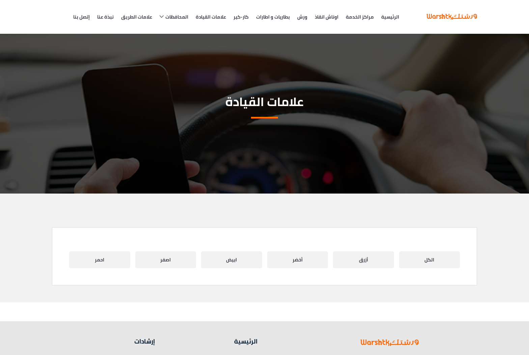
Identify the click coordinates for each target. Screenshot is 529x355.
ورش (302, 16)
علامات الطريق (136, 16)
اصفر (165, 259)
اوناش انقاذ (326, 16)
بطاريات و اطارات (273, 16)
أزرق (363, 259)
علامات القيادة (211, 16)
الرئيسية (390, 16)
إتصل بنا (81, 16)
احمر (99, 259)
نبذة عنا (105, 16)
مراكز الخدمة (360, 16)
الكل (429, 259)
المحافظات (176, 16)
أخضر (298, 259)
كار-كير (241, 16)
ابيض (231, 259)
